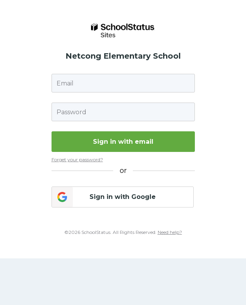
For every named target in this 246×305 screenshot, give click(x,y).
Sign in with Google (122, 196)
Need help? (170, 232)
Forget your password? (77, 159)
